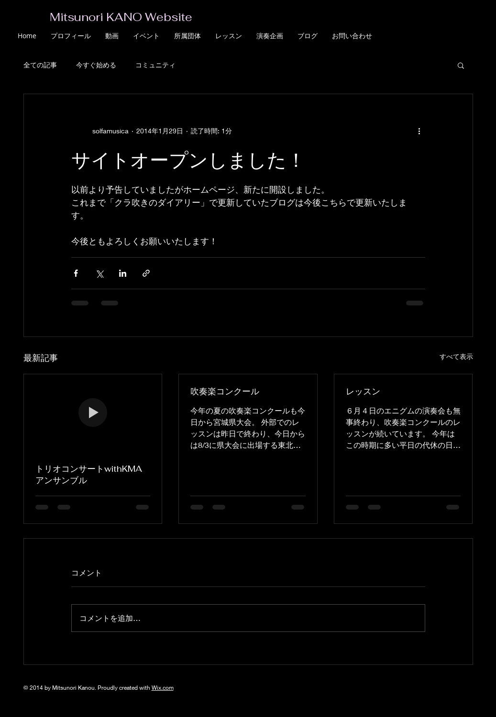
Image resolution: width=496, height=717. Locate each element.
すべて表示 (456, 356)
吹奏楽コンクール (224, 391)
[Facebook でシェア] (75, 273)
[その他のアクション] (419, 130)
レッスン (363, 391)
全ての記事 (40, 65)
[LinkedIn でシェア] (122, 273)
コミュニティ (155, 65)
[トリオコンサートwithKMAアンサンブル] (93, 413)
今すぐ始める (96, 65)
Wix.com (163, 687)
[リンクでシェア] (146, 273)
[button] (460, 65)
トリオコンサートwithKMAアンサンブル (88, 474)
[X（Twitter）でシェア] (99, 273)
